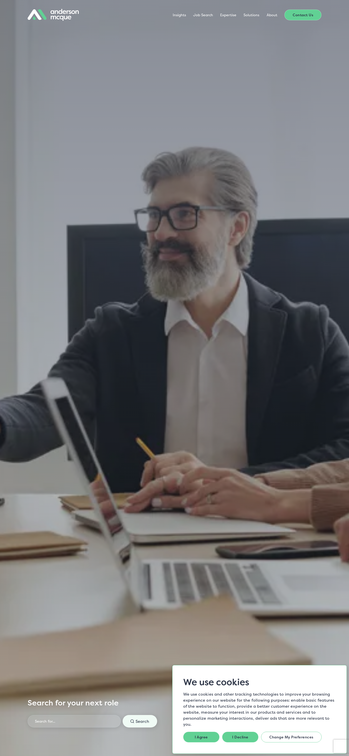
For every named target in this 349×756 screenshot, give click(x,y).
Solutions (251, 14)
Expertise (228, 14)
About (272, 14)
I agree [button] (201, 737)
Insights (179, 14)
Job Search (203, 14)
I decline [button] (240, 737)
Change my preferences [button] (291, 737)
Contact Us (303, 14)
